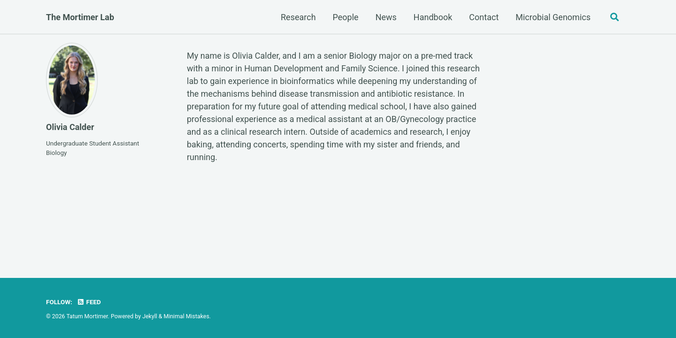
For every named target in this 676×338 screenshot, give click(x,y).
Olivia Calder (70, 127)
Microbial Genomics (553, 17)
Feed (89, 302)
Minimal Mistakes (186, 316)
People (346, 17)
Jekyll (149, 316)
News (386, 17)
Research (298, 17)
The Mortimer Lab (80, 17)
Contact (484, 17)
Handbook (433, 17)
